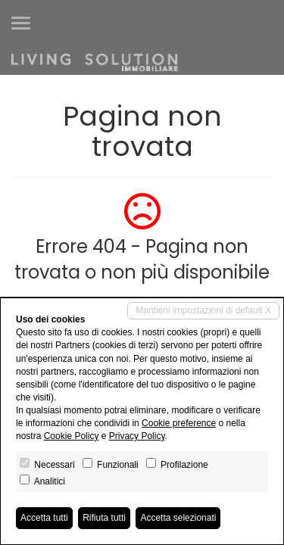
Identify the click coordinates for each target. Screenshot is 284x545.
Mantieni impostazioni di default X (203, 310)
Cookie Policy (71, 436)
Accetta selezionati (178, 517)
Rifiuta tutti (104, 517)
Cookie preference (179, 423)
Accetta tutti (44, 517)
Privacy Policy (137, 436)
